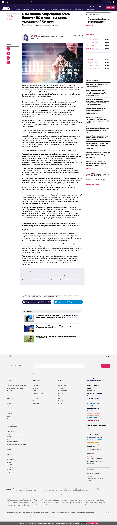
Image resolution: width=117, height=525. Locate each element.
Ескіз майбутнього (92, 406)
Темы (7, 418)
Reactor (8, 469)
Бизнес (38, 9)
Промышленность (38, 393)
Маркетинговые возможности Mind (16, 385)
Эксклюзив (9, 436)
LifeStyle (35, 388)
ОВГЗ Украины (90, 38)
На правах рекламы (11, 423)
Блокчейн (61, 400)
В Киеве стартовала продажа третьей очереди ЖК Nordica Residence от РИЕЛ (96, 167)
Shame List (90, 411)
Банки (71, 9)
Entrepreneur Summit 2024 (94, 437)
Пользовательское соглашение (40, 512)
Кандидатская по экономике (94, 458)
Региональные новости (22, 9)
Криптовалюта (51, 291)
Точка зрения (10, 431)
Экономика (9, 16)
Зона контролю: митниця (94, 380)
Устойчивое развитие (93, 420)
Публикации (22, 2)
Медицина (36, 403)
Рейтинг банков (91, 390)
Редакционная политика (13, 512)
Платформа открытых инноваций (96, 425)
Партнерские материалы (13, 428)
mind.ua (66, 494)
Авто (34, 400)
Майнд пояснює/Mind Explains (14, 434)
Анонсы (41, 2)
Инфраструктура (63, 390)
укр (16, 6)
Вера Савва (33, 35)
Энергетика (45, 9)
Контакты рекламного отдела (14, 388)
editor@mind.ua (52, 296)
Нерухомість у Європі (93, 403)
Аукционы (47, 2)
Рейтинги (8, 403)
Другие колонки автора (93, 18)
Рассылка (9, 390)
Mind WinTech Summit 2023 (94, 439)
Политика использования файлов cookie (82, 512)
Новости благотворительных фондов (16, 444)
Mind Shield (9, 467)
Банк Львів (89, 476)
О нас (8, 378)
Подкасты (35, 2)
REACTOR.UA (100, 2)
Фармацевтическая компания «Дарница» (95, 479)
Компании (9, 451)
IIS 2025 (89, 388)
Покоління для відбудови (94, 378)
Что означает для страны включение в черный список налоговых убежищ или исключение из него (98, 24)
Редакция (9, 380)
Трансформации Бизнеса (29, 291)
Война (32, 9)
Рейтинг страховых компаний (95, 461)
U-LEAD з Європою (93, 398)
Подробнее (84, 523)
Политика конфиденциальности (60, 512)
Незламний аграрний (93, 442)
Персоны (8, 449)
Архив (53, 2)
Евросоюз (42, 291)
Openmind (29, 2)
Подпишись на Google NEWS (37, 302)
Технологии (61, 388)
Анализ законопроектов (93, 422)
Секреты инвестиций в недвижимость (93, 445)
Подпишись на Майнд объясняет (68, 302)
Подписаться (110, 7)
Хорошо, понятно (93, 523)
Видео (8, 408)
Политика (9, 18)
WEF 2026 (89, 383)
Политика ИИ (26, 512)
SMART (91, 453)
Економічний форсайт (93, 408)
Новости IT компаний (12, 441)
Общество (36, 395)
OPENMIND (9, 15)
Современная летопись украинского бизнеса (93, 414)
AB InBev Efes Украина (93, 473)
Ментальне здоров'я (92, 400)
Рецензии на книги (92, 428)
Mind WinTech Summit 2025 (94, 393)
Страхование (64, 9)
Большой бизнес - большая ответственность (94, 450)
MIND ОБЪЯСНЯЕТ (92, 417)
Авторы (8, 454)
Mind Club (62, 2)
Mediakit (8, 383)
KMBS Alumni (92, 2)
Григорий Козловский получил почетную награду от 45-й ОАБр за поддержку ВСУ (98, 141)
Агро (34, 390)
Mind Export (90, 395)
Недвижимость (89, 9)
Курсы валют (10, 462)
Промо (8, 439)
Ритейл (60, 398)
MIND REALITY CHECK (93, 385)
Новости (15, 2)
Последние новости (92, 84)
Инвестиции (54, 9)
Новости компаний (11, 426)
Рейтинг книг (90, 463)
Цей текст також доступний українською (34, 29)
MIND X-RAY (90, 456)
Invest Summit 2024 (92, 434)
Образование (79, 9)
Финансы (9, 19)
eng (19, 6)
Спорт (60, 403)
